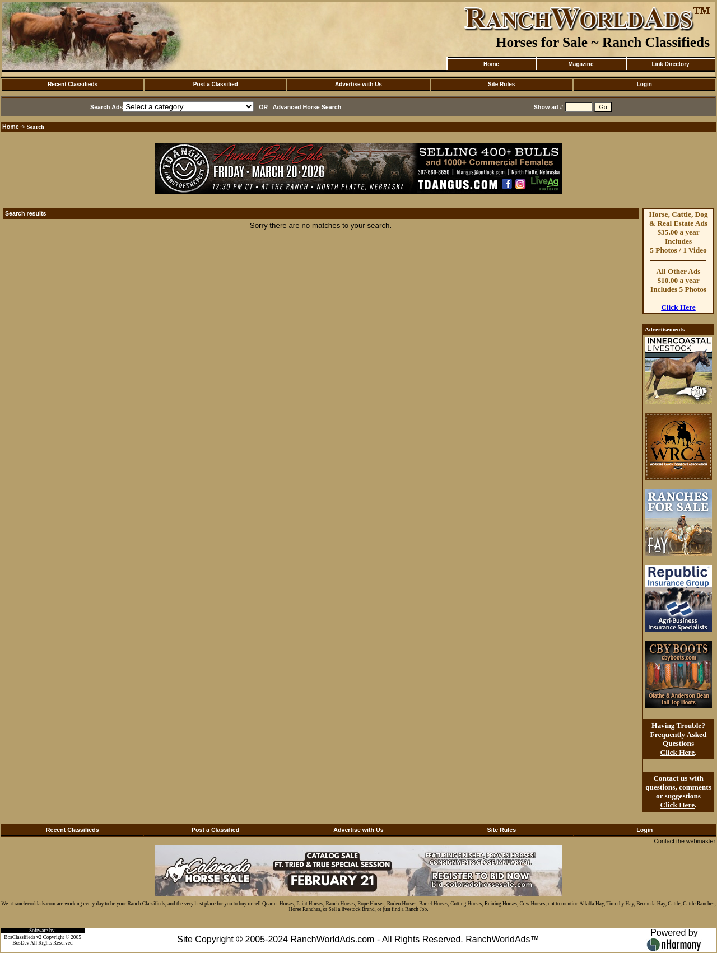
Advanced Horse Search (307, 107)
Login (644, 84)
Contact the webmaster (684, 841)
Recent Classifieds (72, 84)
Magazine (580, 64)
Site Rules (501, 84)
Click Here (678, 307)
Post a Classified (215, 84)
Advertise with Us (358, 84)
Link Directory (670, 64)
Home (491, 64)
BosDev (20, 943)
